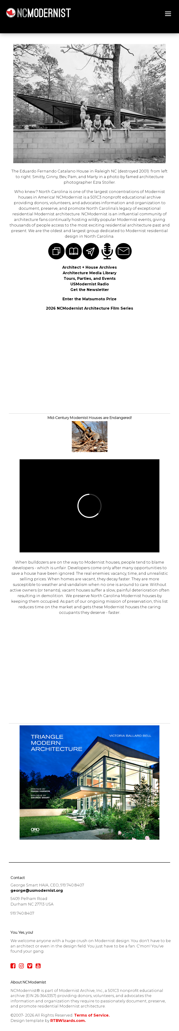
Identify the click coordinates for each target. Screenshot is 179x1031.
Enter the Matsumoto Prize (89, 299)
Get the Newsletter (89, 289)
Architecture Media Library (90, 273)
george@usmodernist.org (36, 890)
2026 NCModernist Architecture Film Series (89, 308)
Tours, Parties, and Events (90, 278)
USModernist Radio (89, 284)
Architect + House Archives (89, 267)
